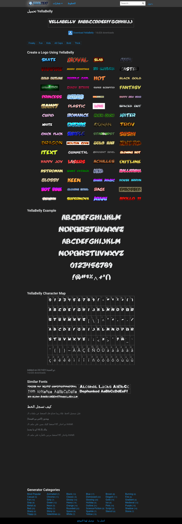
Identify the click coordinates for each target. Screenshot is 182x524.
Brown (110, 494)
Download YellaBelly (81, 32)
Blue (90, 494)
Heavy (71, 502)
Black (71, 494)
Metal (31, 505)
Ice (108, 502)
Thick (77, 43)
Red (31, 508)
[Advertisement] (13, 52)
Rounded (72, 508)
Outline (91, 505)
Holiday (91, 502)
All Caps (58, 43)
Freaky (32, 43)
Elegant (111, 497)
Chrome (53, 497)
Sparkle (91, 511)
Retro (51, 508)
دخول (150, 3)
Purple (130, 505)
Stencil (110, 511)
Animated (53, 494)
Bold (69, 43)
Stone (129, 511)
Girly (50, 499)
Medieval (131, 502)
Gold (110, 499)
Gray (31, 502)
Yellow (91, 514)
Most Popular (34, 494)
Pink (110, 505)
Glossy (71, 499)
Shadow (131, 508)
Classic (71, 497)
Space (71, 511)
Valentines (53, 514)
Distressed (93, 497)
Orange (72, 505)
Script (110, 508)
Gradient (131, 499)
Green (52, 502)
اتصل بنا (101, 520)
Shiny (51, 511)
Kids (48, 43)
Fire (128, 497)
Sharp (31, 511)
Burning (130, 494)
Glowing (92, 499)
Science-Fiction (95, 508)
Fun (41, 43)
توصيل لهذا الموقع (85, 520)
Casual (32, 497)
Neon (51, 505)
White (70, 514)
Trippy (31, 514)
